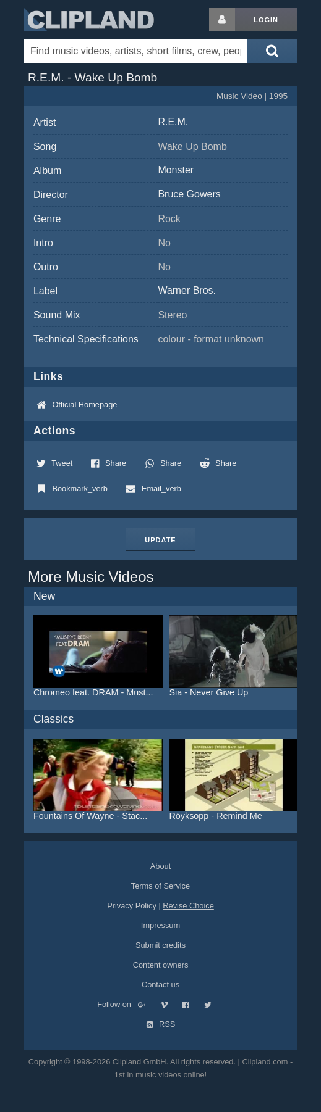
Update (160, 540)
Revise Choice (188, 905)
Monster (176, 170)
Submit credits (160, 945)
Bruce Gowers (189, 194)
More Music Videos (91, 576)
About (160, 866)
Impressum (160, 925)
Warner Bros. (187, 290)
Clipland (89, 19)
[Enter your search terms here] (135, 51)
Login (266, 19)
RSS (161, 1024)
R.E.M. (173, 122)
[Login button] (222, 19)
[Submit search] (272, 51)
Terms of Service (160, 885)
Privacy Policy (131, 905)
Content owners (161, 964)
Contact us (160, 984)
